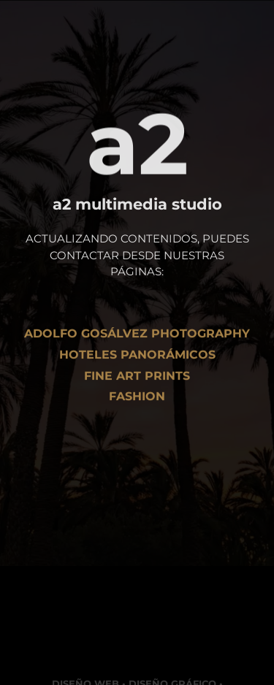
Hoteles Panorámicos (137, 357)
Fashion (137, 400)
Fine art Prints (137, 379)
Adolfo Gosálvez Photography (137, 337)
